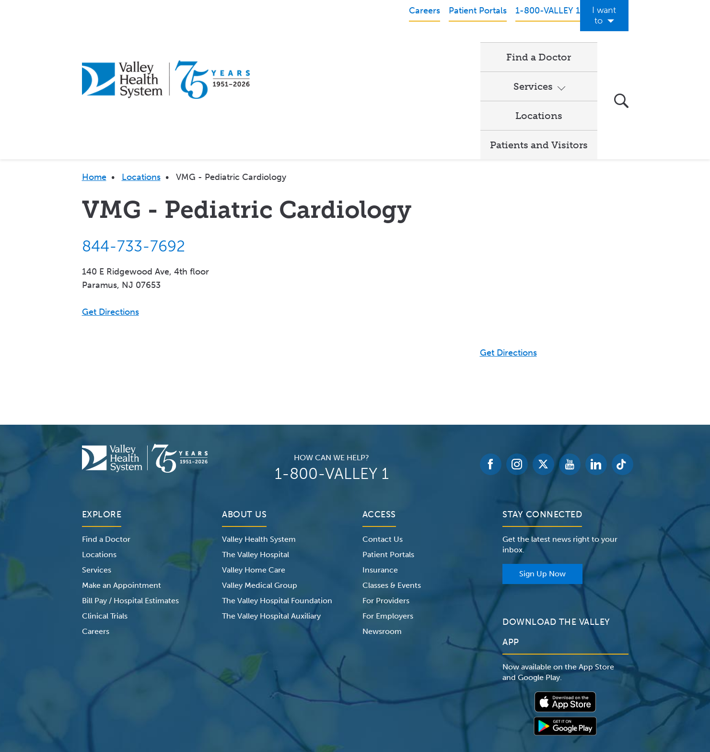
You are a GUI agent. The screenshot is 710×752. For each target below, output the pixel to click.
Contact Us (382, 440)
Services (373, 46)
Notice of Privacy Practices (178, 691)
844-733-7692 (133, 147)
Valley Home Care (253, 471)
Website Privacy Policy (323, 691)
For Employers (387, 517)
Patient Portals (388, 455)
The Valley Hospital (255, 455)
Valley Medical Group (259, 486)
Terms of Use (254, 691)
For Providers (385, 501)
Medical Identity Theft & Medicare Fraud (436, 691)
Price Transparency (544, 691)
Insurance (380, 471)
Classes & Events (391, 486)
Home (94, 78)
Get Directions (110, 213)
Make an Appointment (121, 486)
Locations (447, 46)
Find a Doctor (302, 46)
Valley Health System (259, 440)
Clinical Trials (105, 517)
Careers (95, 532)
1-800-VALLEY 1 (332, 375)
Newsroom (382, 532)
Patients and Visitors (539, 46)
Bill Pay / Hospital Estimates (130, 501)
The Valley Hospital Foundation (277, 501)
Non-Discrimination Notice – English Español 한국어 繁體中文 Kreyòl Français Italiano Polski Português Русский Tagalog (355, 703)
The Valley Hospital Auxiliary (271, 517)
